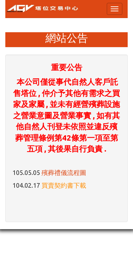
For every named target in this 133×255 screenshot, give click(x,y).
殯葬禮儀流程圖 (63, 172)
